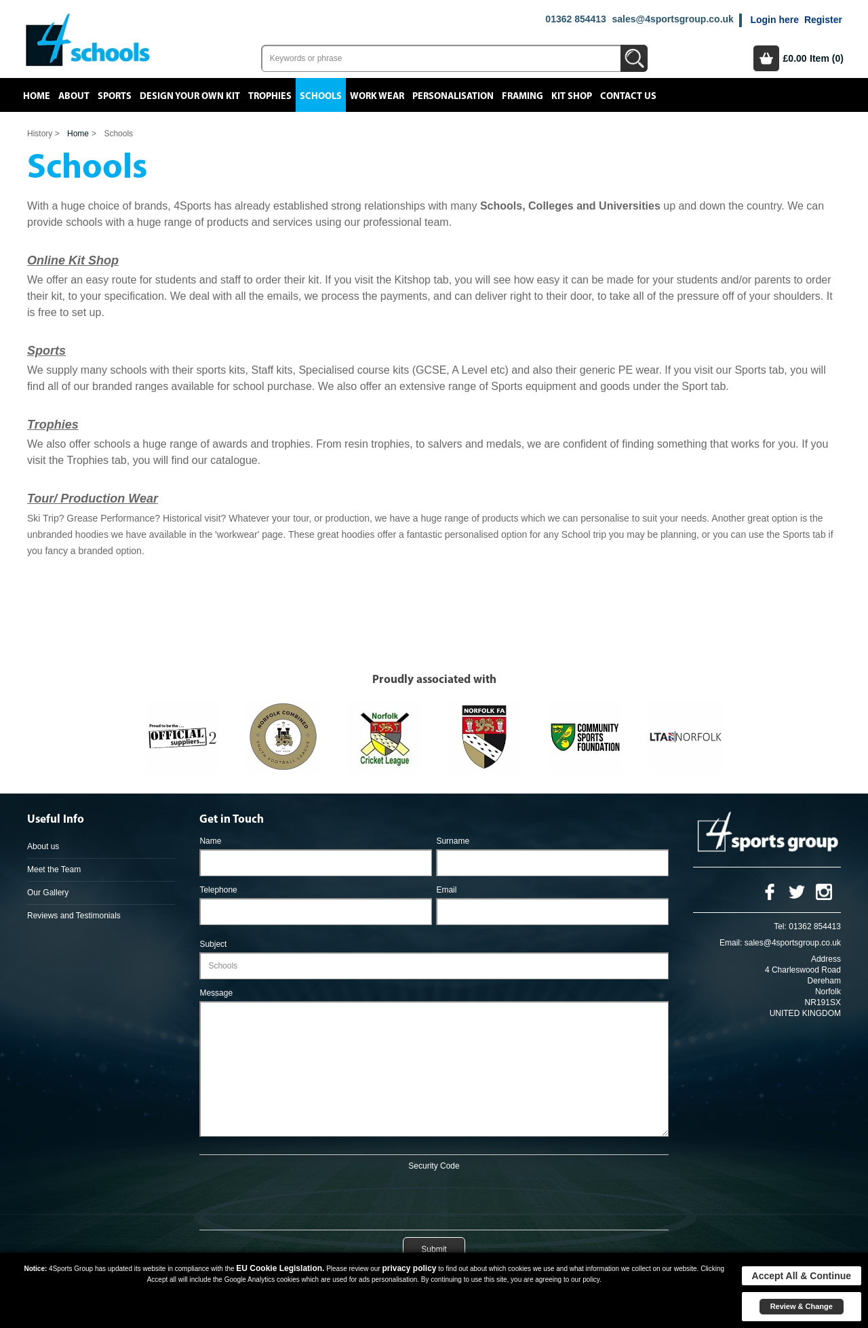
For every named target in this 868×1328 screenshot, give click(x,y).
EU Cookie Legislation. (280, 1268)
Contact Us (628, 96)
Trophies (270, 96)
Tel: (780, 926)
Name (210, 841)
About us (43, 846)
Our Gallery (47, 892)
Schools (321, 96)
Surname (452, 841)
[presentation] (434, 1197)
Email (446, 890)
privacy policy (409, 1268)
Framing (522, 96)
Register (823, 19)
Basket (766, 58)
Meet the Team (54, 869)
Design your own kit (190, 96)
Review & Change (801, 1306)
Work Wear (377, 96)
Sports (115, 96)
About (74, 96)
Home (36, 96)
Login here (774, 19)
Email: (730, 943)
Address (826, 959)
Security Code (433, 1166)
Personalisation (453, 96)
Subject (212, 944)
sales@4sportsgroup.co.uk (672, 19)
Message (216, 993)
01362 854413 (575, 19)
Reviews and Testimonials (74, 915)
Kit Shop (571, 96)
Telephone (218, 890)
